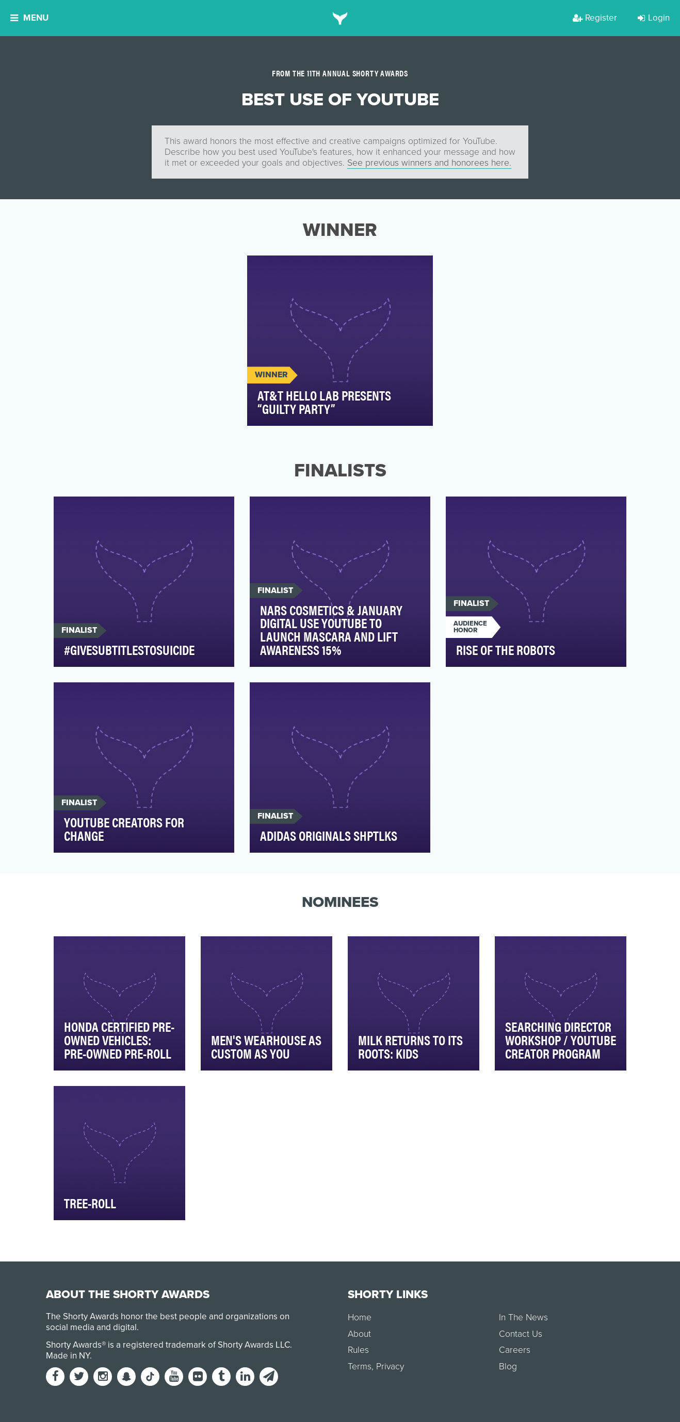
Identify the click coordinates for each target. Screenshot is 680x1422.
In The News (523, 1317)
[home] (340, 18)
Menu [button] (29, 17)
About (359, 1334)
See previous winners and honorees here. (429, 162)
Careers (514, 1350)
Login (654, 17)
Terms (359, 1366)
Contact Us (520, 1334)
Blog (508, 1366)
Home (359, 1317)
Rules (358, 1350)
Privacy (390, 1366)
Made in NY (68, 1355)
